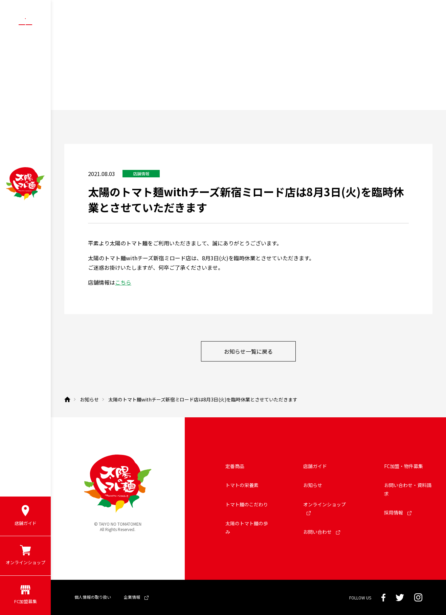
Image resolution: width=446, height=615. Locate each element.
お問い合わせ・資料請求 (407, 489)
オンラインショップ (324, 508)
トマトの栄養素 (242, 485)
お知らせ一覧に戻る (248, 351)
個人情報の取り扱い (92, 597)
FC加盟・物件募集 (403, 466)
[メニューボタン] (25, 24)
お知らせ (312, 485)
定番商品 (234, 466)
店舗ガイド (315, 466)
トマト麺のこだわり (246, 504)
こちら (123, 282)
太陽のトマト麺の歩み (246, 527)
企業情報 (136, 597)
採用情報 (397, 512)
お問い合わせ (321, 531)
